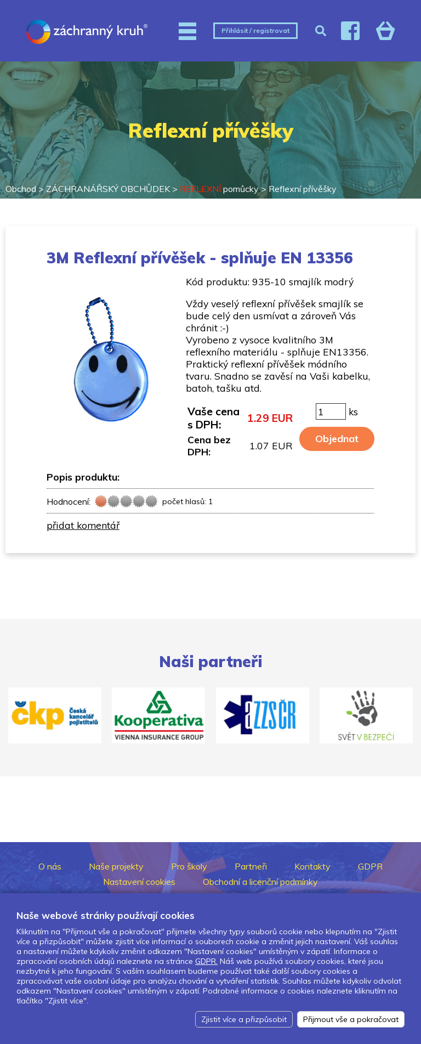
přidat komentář (83, 525)
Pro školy (189, 866)
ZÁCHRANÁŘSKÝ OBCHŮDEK (108, 188)
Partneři (251, 866)
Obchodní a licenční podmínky (260, 881)
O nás (49, 866)
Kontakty (312, 866)
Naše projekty (116, 866)
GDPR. (206, 961)
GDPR (370, 866)
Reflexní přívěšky (303, 188)
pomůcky (219, 188)
